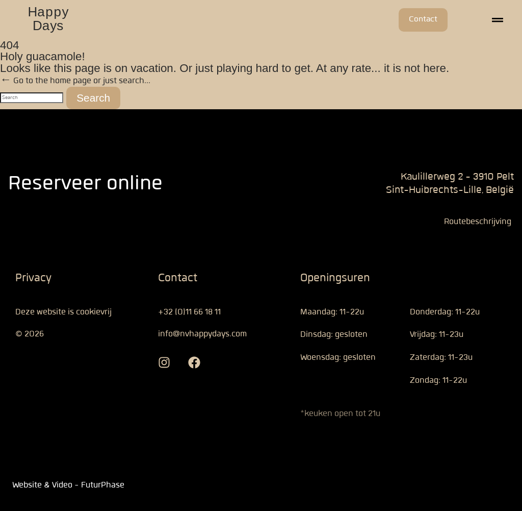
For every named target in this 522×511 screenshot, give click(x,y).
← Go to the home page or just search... (75, 80)
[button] (498, 20)
